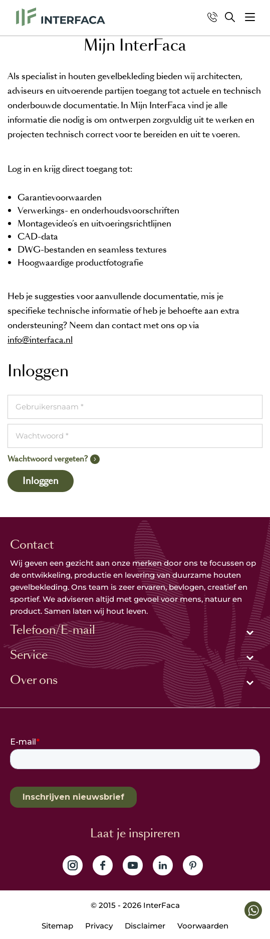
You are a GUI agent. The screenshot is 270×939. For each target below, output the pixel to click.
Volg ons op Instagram (73, 865)
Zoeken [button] (229, 17)
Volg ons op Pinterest (193, 865)
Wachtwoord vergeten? (48, 458)
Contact (32, 545)
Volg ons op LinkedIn (163, 865)
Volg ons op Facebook (103, 865)
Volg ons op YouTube (133, 865)
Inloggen (41, 481)
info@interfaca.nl (40, 340)
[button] (249, 17)
